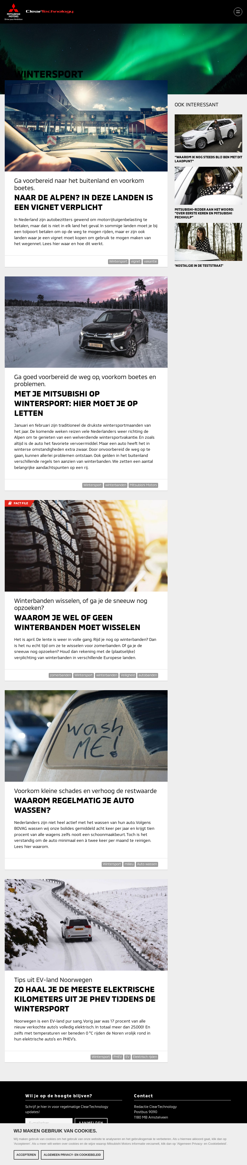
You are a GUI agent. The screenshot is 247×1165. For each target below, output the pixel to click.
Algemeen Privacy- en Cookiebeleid (72, 1155)
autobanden (148, 675)
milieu (129, 864)
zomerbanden (60, 675)
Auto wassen (147, 864)
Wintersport (118, 261)
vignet (135, 261)
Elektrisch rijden (145, 1057)
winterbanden (115, 485)
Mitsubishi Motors (143, 485)
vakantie (150, 261)
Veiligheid (128, 675)
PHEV (117, 1057)
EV (128, 1057)
